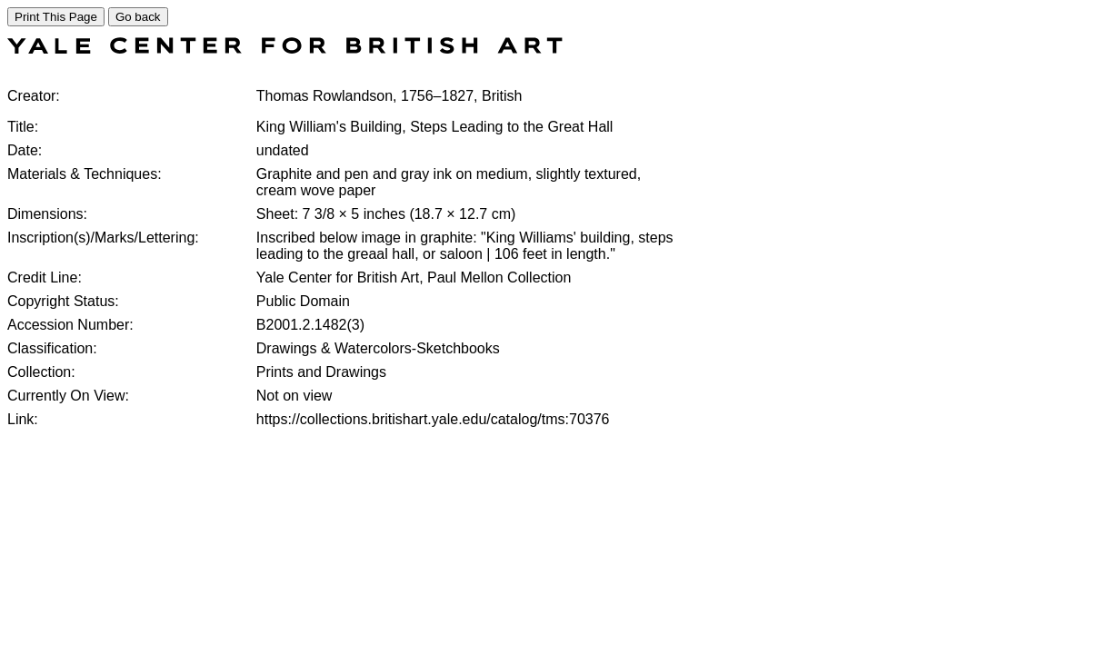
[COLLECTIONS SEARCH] (285, 48)
